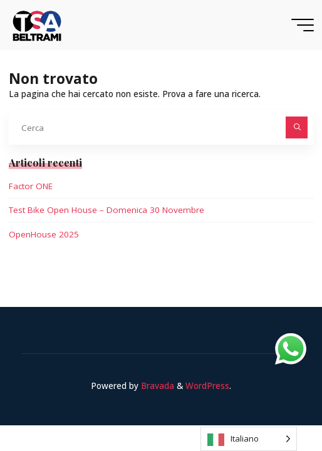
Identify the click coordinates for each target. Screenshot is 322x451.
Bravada (156, 385)
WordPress (207, 385)
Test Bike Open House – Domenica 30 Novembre (106, 209)
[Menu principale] (302, 25)
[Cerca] (297, 127)
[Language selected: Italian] (248, 439)
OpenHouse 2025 (44, 234)
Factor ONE (31, 186)
